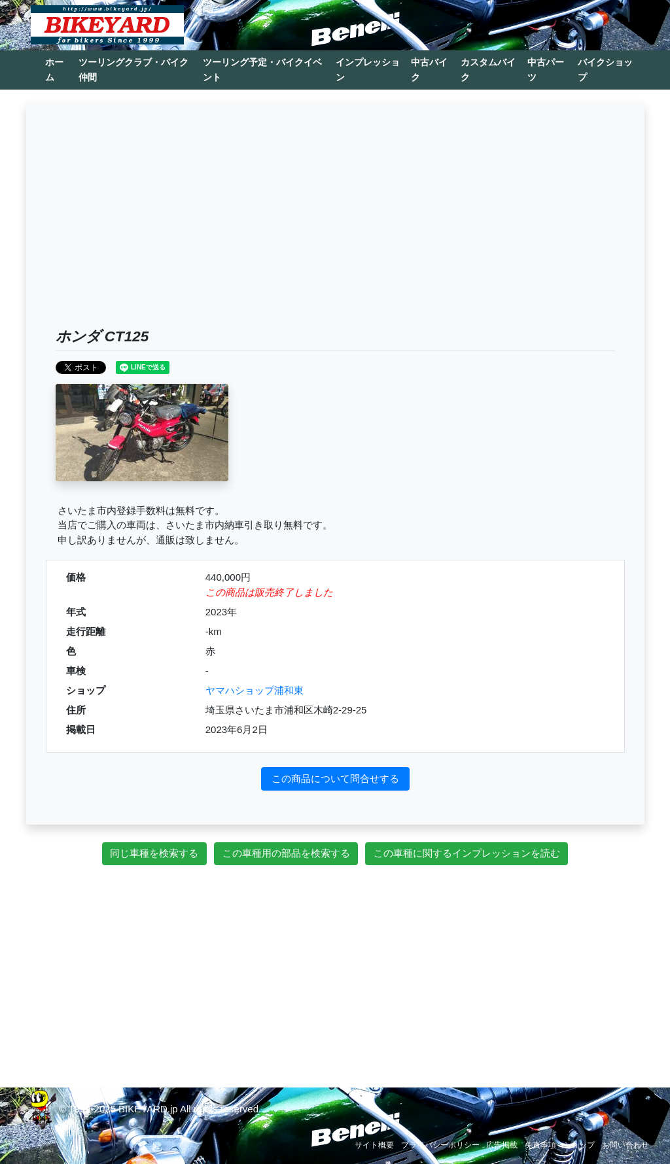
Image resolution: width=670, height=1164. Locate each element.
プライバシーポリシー (440, 1145)
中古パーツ (545, 69)
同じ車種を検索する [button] (154, 853)
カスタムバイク (488, 69)
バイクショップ (605, 69)
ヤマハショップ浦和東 (254, 690)
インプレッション (368, 69)
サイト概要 (374, 1145)
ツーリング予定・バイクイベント (262, 69)
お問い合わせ (625, 1145)
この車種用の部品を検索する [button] (286, 853)
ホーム (54, 69)
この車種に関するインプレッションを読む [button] (467, 853)
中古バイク (429, 69)
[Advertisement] (335, 229)
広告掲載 (502, 1145)
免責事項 (540, 1145)
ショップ (579, 1145)
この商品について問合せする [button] (335, 778)
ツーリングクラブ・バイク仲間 (133, 69)
